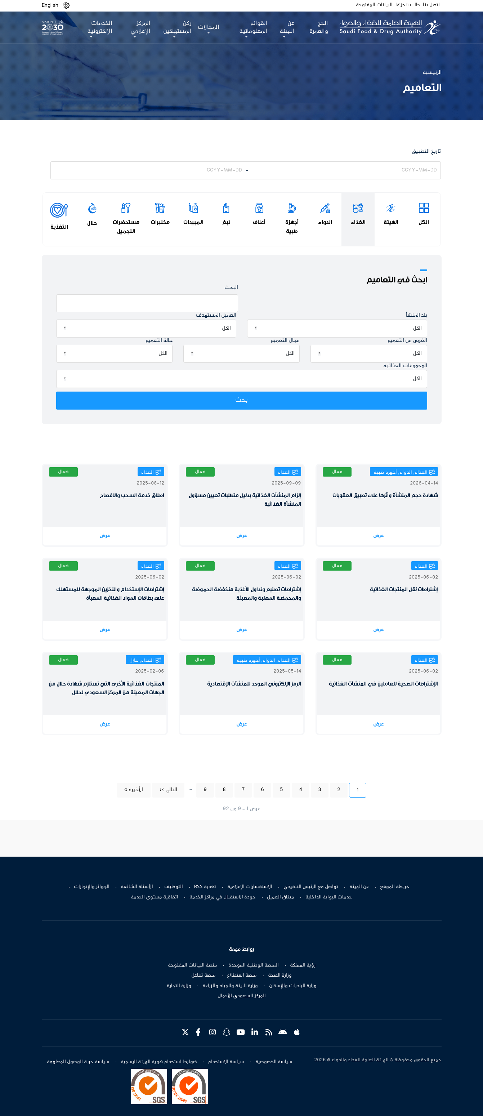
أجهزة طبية (292, 227)
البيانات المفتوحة (374, 5)
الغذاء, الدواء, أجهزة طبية (401, 472)
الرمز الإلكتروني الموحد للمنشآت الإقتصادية (254, 684)
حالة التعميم (159, 340)
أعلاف (259, 222)
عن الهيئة (359, 887)
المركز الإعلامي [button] (140, 27)
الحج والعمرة (317, 27)
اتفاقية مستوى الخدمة (154, 897)
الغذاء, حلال (141, 661)
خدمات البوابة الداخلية (328, 897)
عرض (378, 536)
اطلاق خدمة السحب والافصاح (132, 495)
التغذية (59, 227)
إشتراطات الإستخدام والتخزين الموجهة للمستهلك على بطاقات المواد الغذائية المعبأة (110, 593)
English (50, 5)
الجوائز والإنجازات (91, 887)
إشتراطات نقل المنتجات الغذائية (404, 589)
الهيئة (391, 222)
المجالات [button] (208, 27)
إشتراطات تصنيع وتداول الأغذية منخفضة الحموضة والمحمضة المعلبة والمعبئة (246, 593)
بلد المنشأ (416, 315)
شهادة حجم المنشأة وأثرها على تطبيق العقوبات (385, 495)
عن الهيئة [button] (286, 27)
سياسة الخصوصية (273, 1062)
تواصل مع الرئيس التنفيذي (310, 887)
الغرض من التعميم (407, 340)
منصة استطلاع (242, 975)
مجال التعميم (285, 340)
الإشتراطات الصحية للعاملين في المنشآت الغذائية (383, 684)
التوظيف (173, 887)
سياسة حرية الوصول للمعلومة (78, 1062)
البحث (231, 287)
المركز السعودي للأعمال (242, 996)
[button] (66, 5)
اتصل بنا (431, 5)
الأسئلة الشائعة (137, 887)
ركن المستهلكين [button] (176, 27)
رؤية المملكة (303, 965)
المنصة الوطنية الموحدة (253, 965)
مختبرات (160, 222)
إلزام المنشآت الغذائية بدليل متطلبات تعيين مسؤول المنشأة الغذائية (245, 499)
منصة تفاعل (203, 975)
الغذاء (358, 222)
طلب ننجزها (407, 5)
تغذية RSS (205, 887)
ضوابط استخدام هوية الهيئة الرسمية (159, 1062)
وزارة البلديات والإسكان (293, 986)
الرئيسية (432, 72)
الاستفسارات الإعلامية (249, 887)
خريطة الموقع (395, 887)
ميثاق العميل (280, 897)
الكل (424, 222)
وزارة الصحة (280, 975)
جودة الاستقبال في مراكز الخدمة (222, 897)
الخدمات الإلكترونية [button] (99, 27)
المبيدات (193, 222)
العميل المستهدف (216, 315)
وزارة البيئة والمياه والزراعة (230, 986)
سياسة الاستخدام (226, 1062)
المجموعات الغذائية (405, 365)
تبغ (226, 222)
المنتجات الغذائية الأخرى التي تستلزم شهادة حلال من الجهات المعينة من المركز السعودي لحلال (106, 688)
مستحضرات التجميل (126, 227)
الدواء (325, 222)
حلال (92, 223)
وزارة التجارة (179, 986)
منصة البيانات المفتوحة (192, 965)
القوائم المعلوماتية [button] (252, 27)
